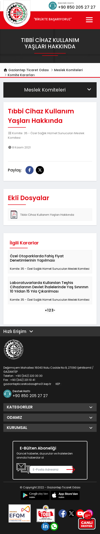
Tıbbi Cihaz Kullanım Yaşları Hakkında (42, 215)
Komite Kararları (21, 75)
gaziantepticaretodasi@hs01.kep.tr (27, 384)
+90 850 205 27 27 (76, 7)
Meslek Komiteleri (68, 70)
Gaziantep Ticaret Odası (26, 70)
